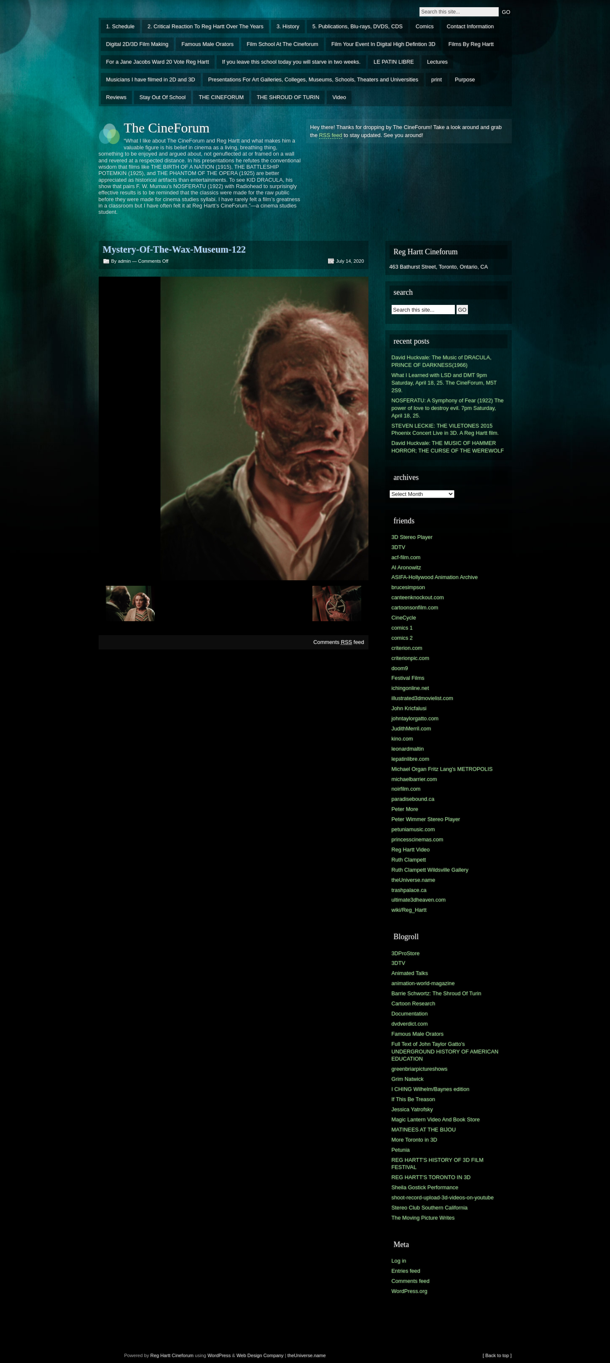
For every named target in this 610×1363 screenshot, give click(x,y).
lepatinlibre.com (411, 759)
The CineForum (167, 127)
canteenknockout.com (418, 597)
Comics (425, 26)
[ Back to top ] (497, 1355)
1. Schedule (120, 26)
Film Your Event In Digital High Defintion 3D (383, 44)
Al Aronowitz (406, 567)
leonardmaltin (408, 749)
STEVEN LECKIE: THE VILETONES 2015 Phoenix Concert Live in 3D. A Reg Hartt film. (445, 429)
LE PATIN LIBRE (394, 62)
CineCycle (404, 617)
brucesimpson (408, 587)
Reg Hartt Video (411, 849)
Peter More (405, 809)
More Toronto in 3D (415, 1140)
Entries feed (406, 1271)
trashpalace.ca (409, 890)
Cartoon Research (413, 1003)
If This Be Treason (413, 1099)
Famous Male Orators (207, 44)
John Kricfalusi (409, 708)
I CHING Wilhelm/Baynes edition (431, 1089)
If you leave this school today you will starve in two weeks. (291, 62)
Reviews (116, 97)
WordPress (219, 1355)
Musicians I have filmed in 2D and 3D (150, 79)
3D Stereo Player (412, 537)
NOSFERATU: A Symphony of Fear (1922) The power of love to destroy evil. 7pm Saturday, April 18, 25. (448, 408)
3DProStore (406, 953)
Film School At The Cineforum (282, 44)
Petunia (401, 1150)
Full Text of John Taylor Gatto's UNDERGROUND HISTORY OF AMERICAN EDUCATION (445, 1051)
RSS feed (330, 135)
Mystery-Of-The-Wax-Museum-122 (174, 249)
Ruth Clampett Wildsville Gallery (430, 870)
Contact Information (470, 26)
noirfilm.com (406, 789)
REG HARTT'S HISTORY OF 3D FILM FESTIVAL (438, 1164)
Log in (399, 1261)
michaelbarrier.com (414, 779)
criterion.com (407, 648)
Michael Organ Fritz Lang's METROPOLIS (442, 769)
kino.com (402, 738)
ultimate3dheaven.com (419, 900)
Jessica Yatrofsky (412, 1109)
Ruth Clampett (409, 860)
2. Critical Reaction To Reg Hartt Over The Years (205, 26)
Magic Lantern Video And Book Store (436, 1119)
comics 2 (402, 638)
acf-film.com (406, 557)
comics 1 (402, 628)
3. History (288, 26)
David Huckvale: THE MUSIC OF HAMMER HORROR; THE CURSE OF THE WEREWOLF (448, 447)
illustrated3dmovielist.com (423, 698)
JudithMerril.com (411, 728)
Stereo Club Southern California (430, 1207)
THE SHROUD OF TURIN (288, 97)
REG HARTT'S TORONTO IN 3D (431, 1177)
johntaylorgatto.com (415, 718)
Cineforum (183, 1355)
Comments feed (338, 642)
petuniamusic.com (413, 829)
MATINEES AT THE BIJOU (424, 1129)
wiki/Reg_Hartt (409, 910)
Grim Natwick (408, 1079)
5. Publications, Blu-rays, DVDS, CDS (357, 26)
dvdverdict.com (410, 1024)
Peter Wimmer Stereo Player (426, 819)
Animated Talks (410, 973)
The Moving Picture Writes (423, 1218)
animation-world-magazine (423, 983)
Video (339, 97)
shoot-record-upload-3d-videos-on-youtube (443, 1197)
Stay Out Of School (163, 97)
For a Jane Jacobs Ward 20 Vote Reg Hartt (157, 62)
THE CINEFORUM (221, 97)
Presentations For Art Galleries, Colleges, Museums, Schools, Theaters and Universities (313, 79)
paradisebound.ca (413, 799)
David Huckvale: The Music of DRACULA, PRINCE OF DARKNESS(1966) (442, 361)
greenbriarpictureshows (420, 1069)
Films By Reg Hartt (471, 44)
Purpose (465, 79)
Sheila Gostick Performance (425, 1187)
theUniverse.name (413, 880)
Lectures (437, 62)
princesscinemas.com (417, 839)
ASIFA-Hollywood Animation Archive (435, 577)
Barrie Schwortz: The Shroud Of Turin (436, 993)
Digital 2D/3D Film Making (137, 44)
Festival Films (408, 678)
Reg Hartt (160, 1355)
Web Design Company (260, 1355)
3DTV (399, 547)
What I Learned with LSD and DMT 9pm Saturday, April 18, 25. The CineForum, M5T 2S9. (444, 382)
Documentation (410, 1013)
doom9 (400, 668)
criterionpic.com (411, 658)
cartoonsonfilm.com (415, 607)
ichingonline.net (410, 688)
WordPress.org (409, 1291)
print (436, 79)
